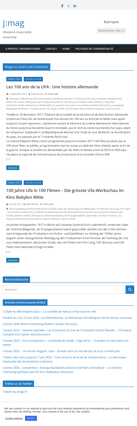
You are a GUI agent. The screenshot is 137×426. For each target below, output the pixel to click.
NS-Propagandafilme (75, 215)
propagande (117, 105)
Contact (51, 48)
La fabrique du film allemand (20, 105)
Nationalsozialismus (54, 215)
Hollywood (48, 101)
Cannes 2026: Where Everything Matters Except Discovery (40, 324)
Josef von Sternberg (64, 101)
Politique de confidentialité (94, 48)
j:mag (13, 22)
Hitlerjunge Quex (33, 101)
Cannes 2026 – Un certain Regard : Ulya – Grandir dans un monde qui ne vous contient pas (61, 351)
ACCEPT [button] (31, 418)
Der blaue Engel (71, 208)
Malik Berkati (37, 93)
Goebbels (101, 98)
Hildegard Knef (114, 98)
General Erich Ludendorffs (20, 212)
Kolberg (98, 101)
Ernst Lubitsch (45, 98)
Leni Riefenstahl (43, 105)
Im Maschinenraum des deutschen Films (64, 212)
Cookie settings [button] (13, 418)
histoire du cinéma (15, 101)
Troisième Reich (37, 108)
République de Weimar (17, 108)
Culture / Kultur (33, 79)
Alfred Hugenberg (18, 208)
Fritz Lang (90, 98)
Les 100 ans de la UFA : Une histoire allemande (52, 87)
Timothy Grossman (107, 215)
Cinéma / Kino (14, 79)
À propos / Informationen (23, 48)
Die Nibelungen (87, 208)
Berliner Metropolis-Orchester (42, 208)
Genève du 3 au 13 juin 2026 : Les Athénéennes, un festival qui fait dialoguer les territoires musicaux (67, 318)
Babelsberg (26, 98)
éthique (68, 98)
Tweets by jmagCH (15, 392)
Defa (35, 98)
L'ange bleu (108, 101)
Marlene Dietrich (90, 105)
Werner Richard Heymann (92, 108)
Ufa (48, 108)
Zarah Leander (113, 108)
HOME (66, 48)
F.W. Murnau (79, 98)
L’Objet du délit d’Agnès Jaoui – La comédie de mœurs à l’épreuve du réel (49, 311)
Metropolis (105, 105)
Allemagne (14, 98)
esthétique (58, 98)
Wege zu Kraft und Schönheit (65, 108)
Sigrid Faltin (91, 215)
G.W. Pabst (125, 208)
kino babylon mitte (84, 101)
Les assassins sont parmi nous (66, 105)
